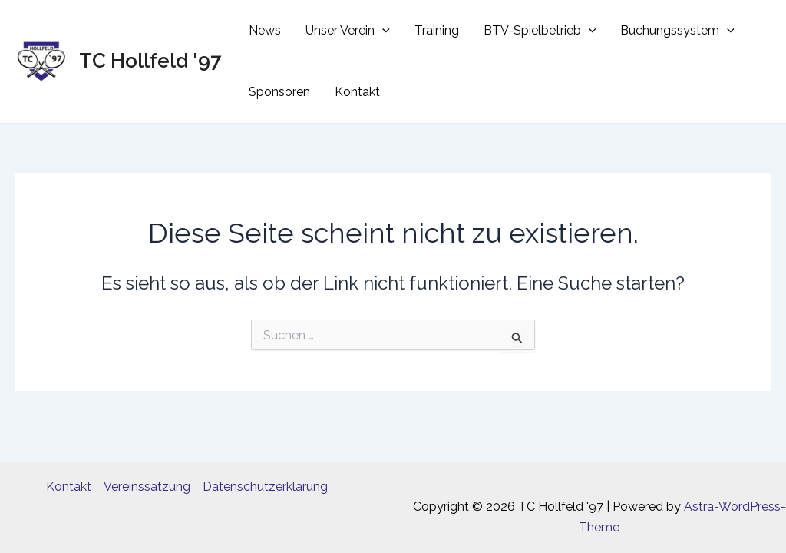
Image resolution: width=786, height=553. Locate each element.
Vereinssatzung (147, 486)
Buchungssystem (677, 30)
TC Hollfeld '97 (150, 60)
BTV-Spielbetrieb (540, 30)
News (265, 30)
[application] (382, 30)
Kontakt (357, 91)
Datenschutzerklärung (265, 486)
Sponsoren (279, 91)
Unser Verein (347, 30)
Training (436, 30)
